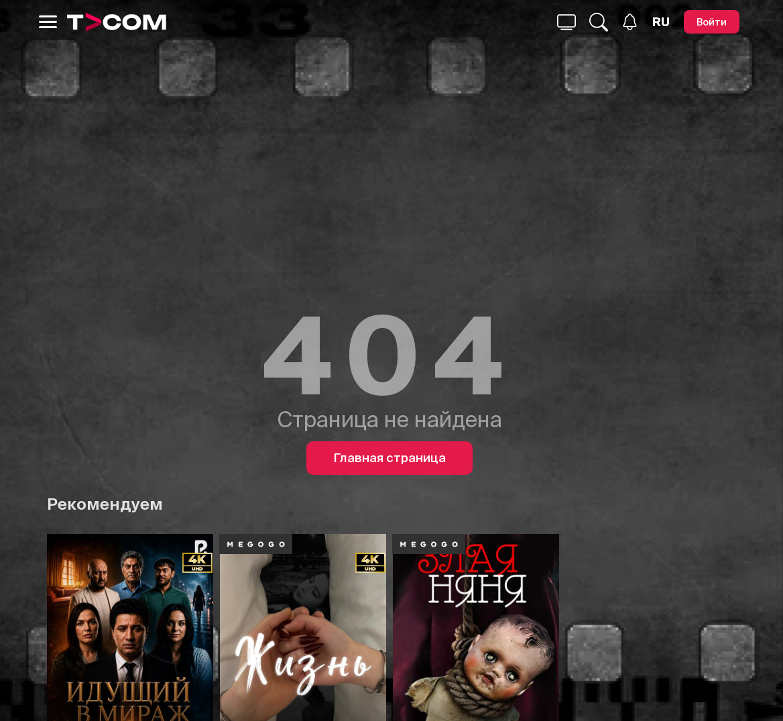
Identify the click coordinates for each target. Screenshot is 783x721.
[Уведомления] (629, 21)
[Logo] (116, 22)
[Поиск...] (566, 22)
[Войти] (711, 22)
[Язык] (661, 22)
